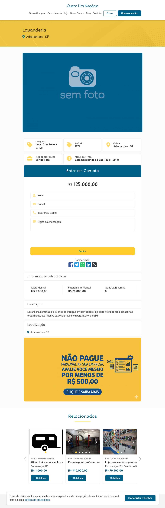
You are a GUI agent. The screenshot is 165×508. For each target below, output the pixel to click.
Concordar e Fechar (140, 498)
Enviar (82, 251)
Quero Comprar (37, 14)
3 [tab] (82, 460)
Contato (97, 14)
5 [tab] (89, 460)
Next (96, 450)
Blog (88, 14)
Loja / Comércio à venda (42, 467)
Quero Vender (55, 14)
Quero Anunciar (129, 14)
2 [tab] (79, 460)
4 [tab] (86, 460)
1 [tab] (45, 460)
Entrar (110, 14)
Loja (66, 14)
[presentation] (82, 240)
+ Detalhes (39, 486)
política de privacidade (37, 499)
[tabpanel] (46, 450)
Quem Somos (77, 14)
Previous (26, 458)
